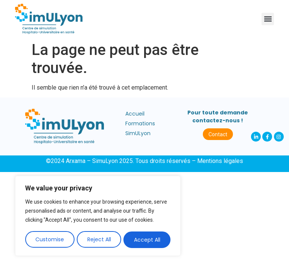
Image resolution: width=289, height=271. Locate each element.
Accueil (134, 113)
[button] (268, 19)
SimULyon (138, 133)
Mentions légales (220, 160)
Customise (49, 240)
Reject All (99, 240)
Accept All (147, 240)
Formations (140, 123)
